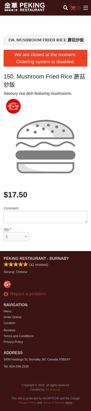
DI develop (53, 389)
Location (9, 323)
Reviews (9, 330)
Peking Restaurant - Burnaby (36, 258)
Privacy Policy (13, 342)
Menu (7, 311)
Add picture (13, 106)
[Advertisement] (45, 26)
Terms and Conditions (19, 336)
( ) (75, 7)
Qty (16, 234)
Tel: (16, 366)
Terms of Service (53, 402)
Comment (45, 214)
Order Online (12, 317)
